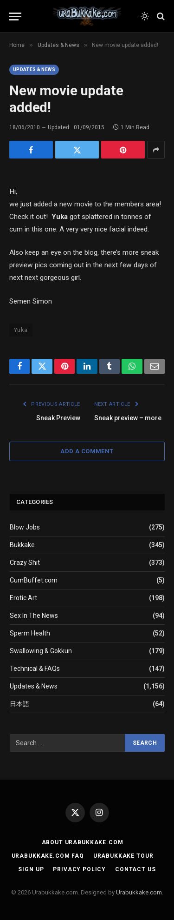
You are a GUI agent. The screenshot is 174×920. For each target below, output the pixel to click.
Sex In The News (34, 615)
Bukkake (22, 545)
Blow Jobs (25, 527)
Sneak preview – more (127, 418)
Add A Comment (86, 451)
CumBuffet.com (34, 580)
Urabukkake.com (139, 892)
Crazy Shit (25, 562)
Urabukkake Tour (123, 856)
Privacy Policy (79, 869)
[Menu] (15, 16)
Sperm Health (30, 633)
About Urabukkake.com (82, 842)
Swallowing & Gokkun (41, 651)
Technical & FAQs (35, 668)
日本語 (19, 704)
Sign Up (31, 869)
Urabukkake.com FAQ (48, 856)
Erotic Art (23, 598)
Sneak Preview (58, 418)
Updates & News (34, 69)
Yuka (21, 329)
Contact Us (135, 869)
